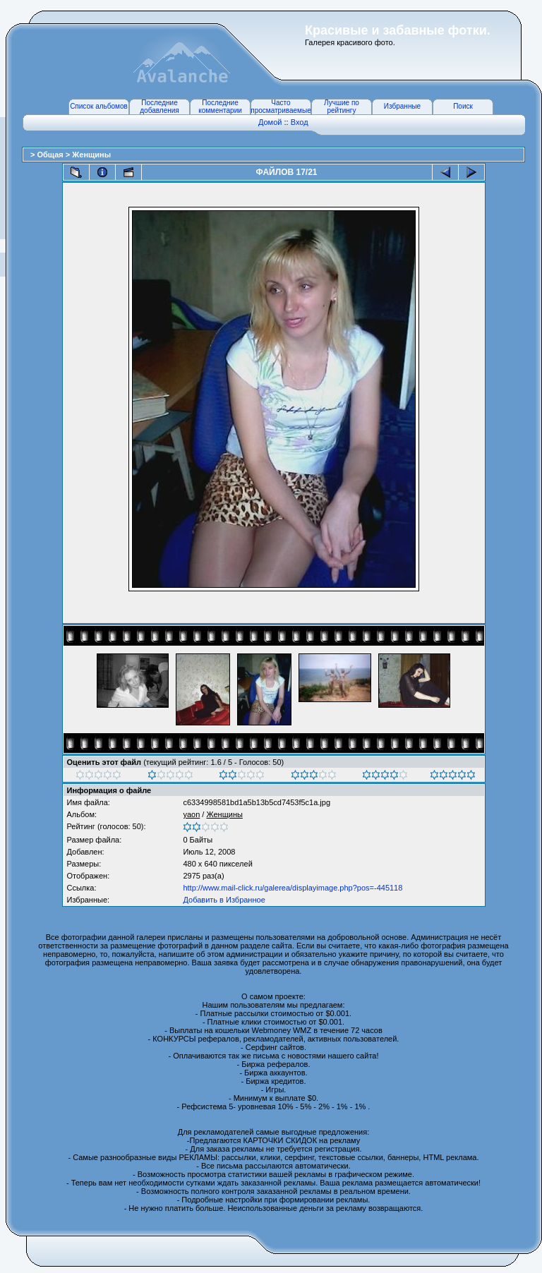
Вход (299, 122)
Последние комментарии (220, 106)
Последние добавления (159, 106)
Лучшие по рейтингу (341, 106)
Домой (270, 122)
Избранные (402, 106)
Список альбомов (99, 106)
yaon (191, 814)
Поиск (463, 106)
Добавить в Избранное (224, 899)
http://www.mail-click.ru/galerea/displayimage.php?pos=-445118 (292, 887)
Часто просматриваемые (281, 106)
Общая (51, 154)
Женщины (91, 154)
